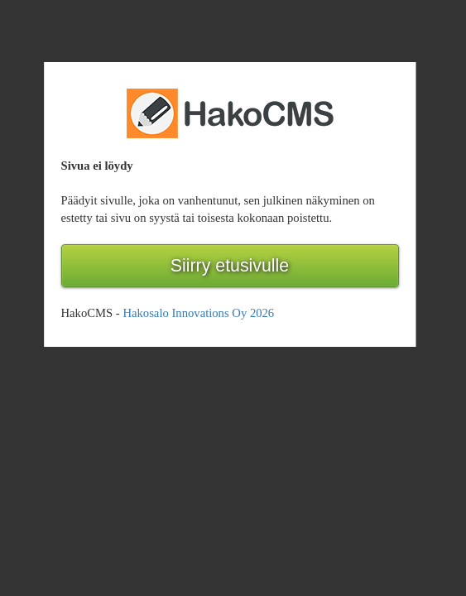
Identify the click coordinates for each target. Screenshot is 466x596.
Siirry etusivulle (230, 266)
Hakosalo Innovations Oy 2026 (198, 313)
